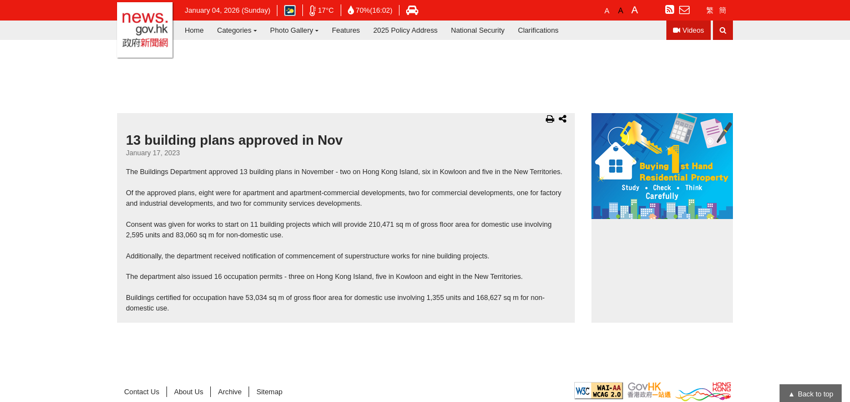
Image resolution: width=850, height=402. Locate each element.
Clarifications (538, 30)
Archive (230, 392)
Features (346, 30)
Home (194, 30)
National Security (478, 30)
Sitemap (269, 392)
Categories (234, 30)
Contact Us (141, 392)
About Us (189, 392)
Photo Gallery (291, 30)
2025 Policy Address (405, 30)
